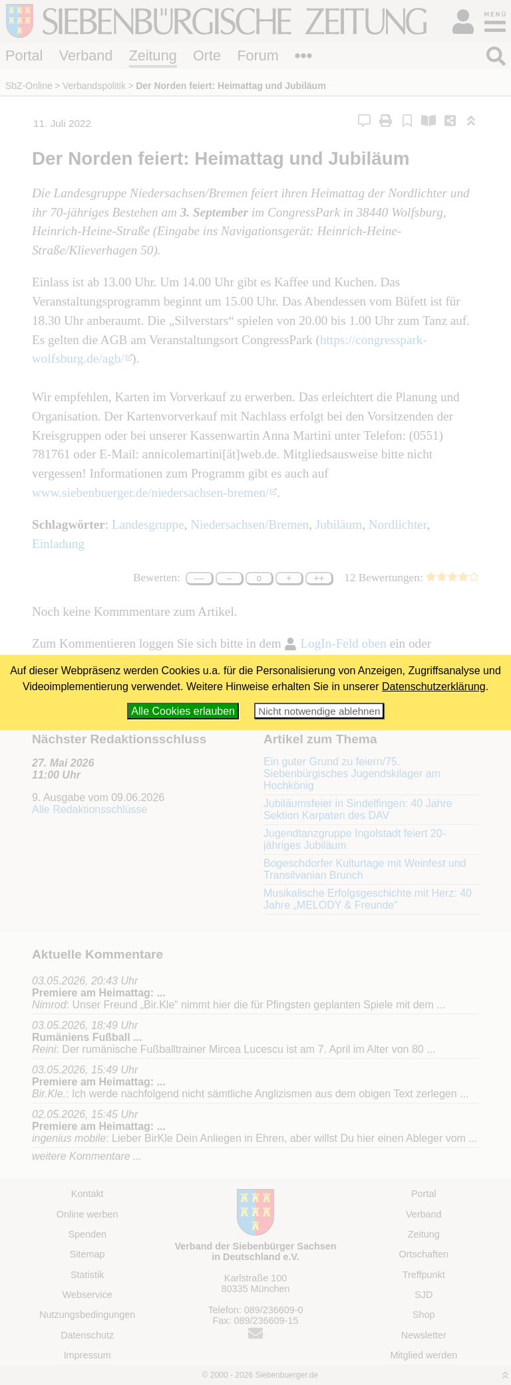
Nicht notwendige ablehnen (319, 711)
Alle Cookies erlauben (183, 711)
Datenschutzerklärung (434, 686)
